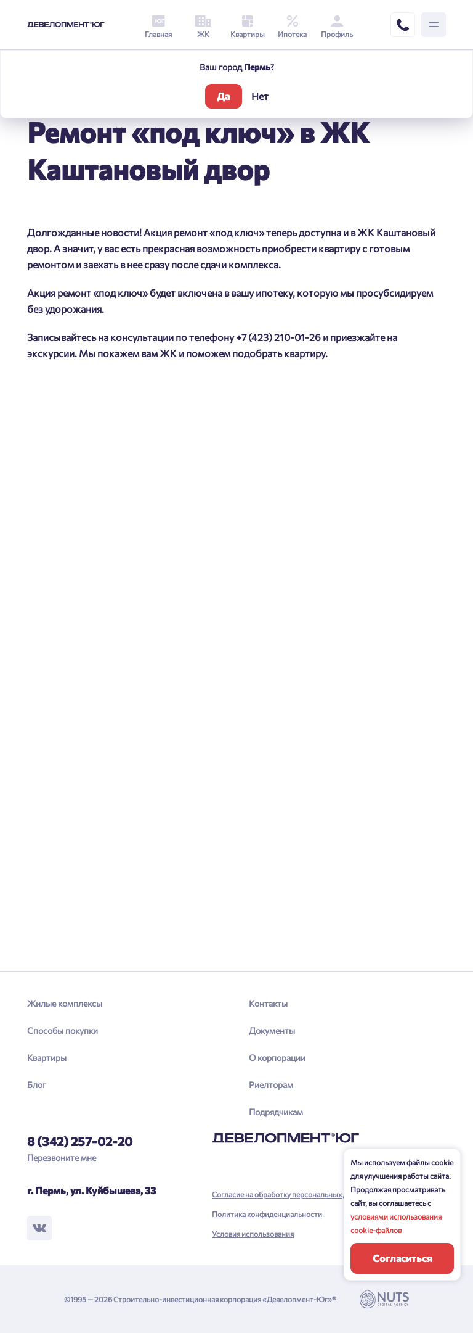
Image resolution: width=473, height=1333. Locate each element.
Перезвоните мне (61, 1157)
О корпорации (277, 1057)
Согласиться (402, 1258)
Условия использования (253, 1233)
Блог (36, 1084)
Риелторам (271, 1084)
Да (223, 96)
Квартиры (47, 1057)
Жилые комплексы (64, 1003)
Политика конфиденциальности (267, 1214)
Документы (272, 1030)
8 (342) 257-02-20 (79, 1141)
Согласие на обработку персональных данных (290, 1194)
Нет (260, 96)
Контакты (268, 1003)
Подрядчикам (276, 1112)
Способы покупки (62, 1030)
